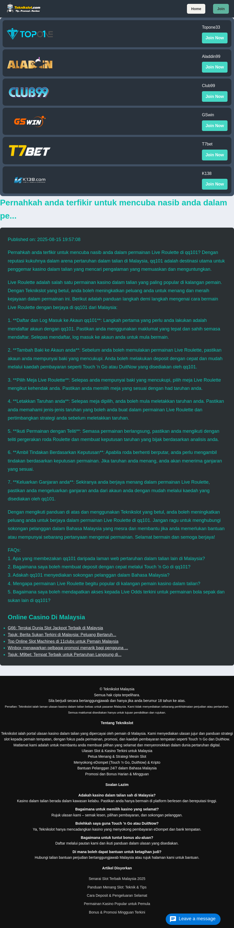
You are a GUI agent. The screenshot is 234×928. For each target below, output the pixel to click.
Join (221, 9)
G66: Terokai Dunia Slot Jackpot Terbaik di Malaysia (55, 628)
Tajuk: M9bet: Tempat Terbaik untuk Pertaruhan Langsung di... (65, 654)
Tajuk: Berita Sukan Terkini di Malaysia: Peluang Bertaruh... (62, 634)
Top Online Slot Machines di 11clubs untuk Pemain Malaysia (63, 641)
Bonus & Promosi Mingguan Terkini (117, 912)
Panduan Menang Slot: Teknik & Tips (117, 887)
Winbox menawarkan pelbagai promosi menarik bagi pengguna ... (68, 648)
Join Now (215, 38)
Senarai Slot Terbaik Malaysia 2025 (117, 879)
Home (196, 9)
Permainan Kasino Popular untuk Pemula (117, 904)
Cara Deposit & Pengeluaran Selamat (117, 895)
